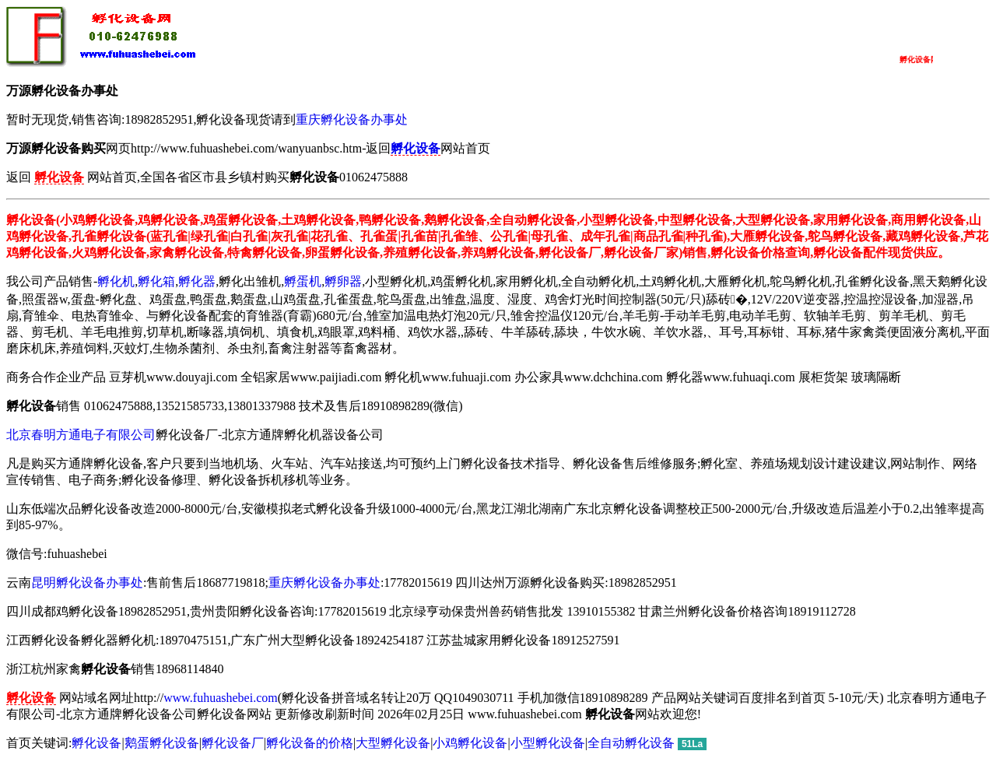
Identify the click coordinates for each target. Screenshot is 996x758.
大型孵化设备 (393, 742)
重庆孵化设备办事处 (352, 119)
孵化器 (197, 281)
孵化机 (116, 281)
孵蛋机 (302, 281)
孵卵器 (343, 281)
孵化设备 (96, 742)
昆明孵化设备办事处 (87, 582)
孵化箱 (156, 281)
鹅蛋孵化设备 (161, 742)
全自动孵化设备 (631, 742)
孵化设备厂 (233, 742)
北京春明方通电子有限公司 (81, 434)
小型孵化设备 (547, 742)
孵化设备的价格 (309, 742)
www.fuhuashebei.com (220, 697)
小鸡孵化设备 (470, 742)
